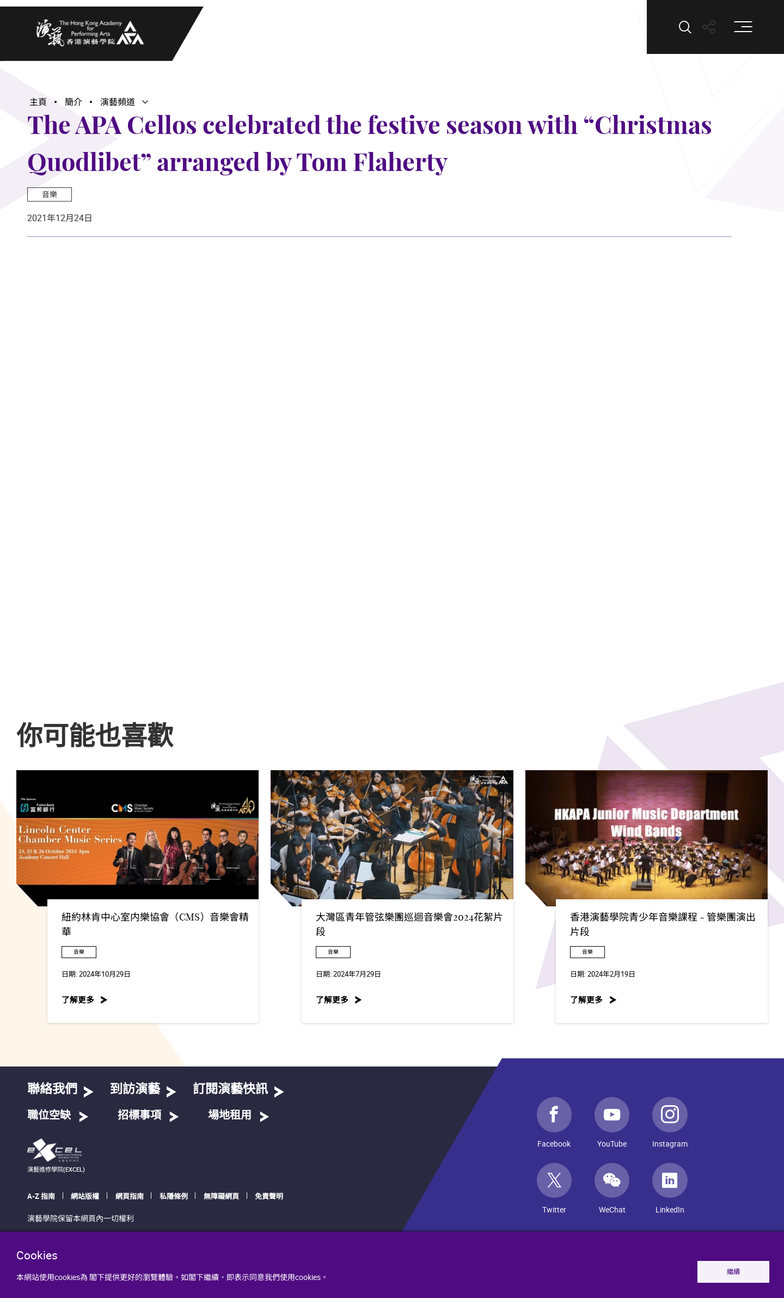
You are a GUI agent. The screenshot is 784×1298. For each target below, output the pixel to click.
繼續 (733, 1271)
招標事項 (139, 1115)
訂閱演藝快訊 (230, 1089)
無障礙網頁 (221, 1196)
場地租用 (230, 1115)
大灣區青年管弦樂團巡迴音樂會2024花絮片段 (409, 925)
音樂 (49, 194)
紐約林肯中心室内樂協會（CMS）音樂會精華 (155, 925)
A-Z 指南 (41, 1196)
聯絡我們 (52, 1089)
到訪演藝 (135, 1089)
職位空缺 (49, 1115)
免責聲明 (269, 1196)
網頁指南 (129, 1196)
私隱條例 (174, 1196)
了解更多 (78, 1000)
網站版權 (85, 1196)
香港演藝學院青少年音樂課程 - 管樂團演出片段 (663, 925)
